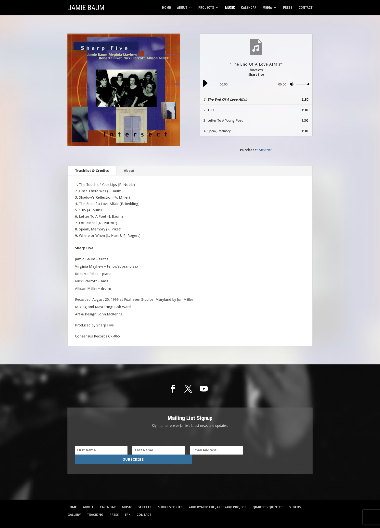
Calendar (248, 8)
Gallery (74, 506)
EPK (127, 506)
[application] (256, 84)
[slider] (303, 84)
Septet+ (145, 498)
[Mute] (292, 85)
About (182, 8)
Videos (295, 498)
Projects (206, 8)
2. (208, 110)
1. (225, 99)
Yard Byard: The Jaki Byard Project (217, 498)
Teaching (95, 506)
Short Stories (170, 498)
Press (287, 8)
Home (166, 8)
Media (267, 8)
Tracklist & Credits (92, 170)
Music (230, 8)
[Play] (205, 86)
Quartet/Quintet (268, 498)
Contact (306, 8)
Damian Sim (118, 520)
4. (217, 131)
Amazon (265, 150)
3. (223, 120)
